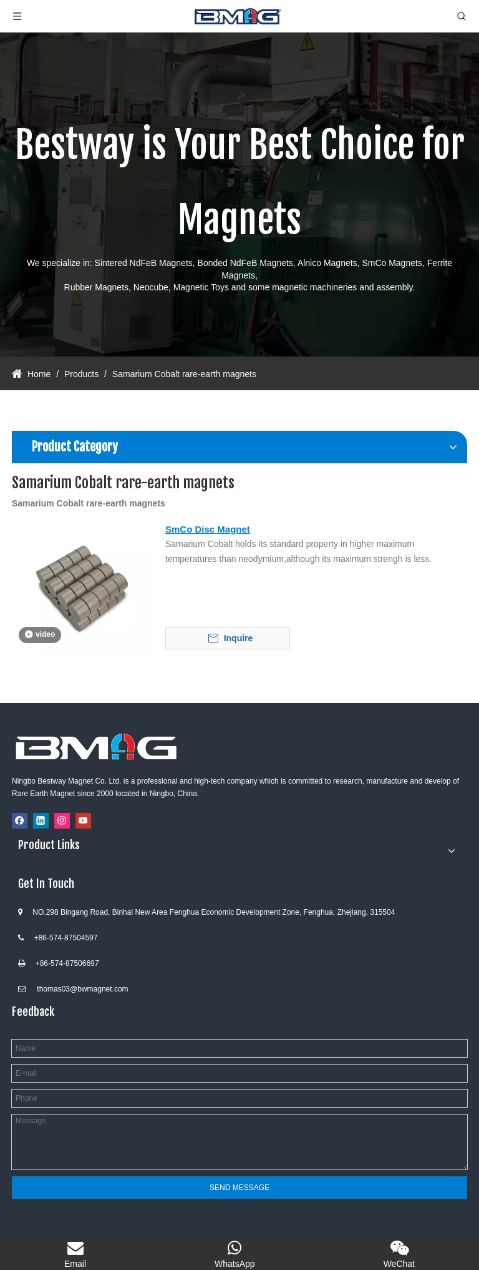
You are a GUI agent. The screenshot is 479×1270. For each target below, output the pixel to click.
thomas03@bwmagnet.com (82, 989)
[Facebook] (19, 821)
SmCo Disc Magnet (207, 529)
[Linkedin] (41, 821)
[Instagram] (62, 821)
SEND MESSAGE (239, 1187)
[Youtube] (83, 821)
